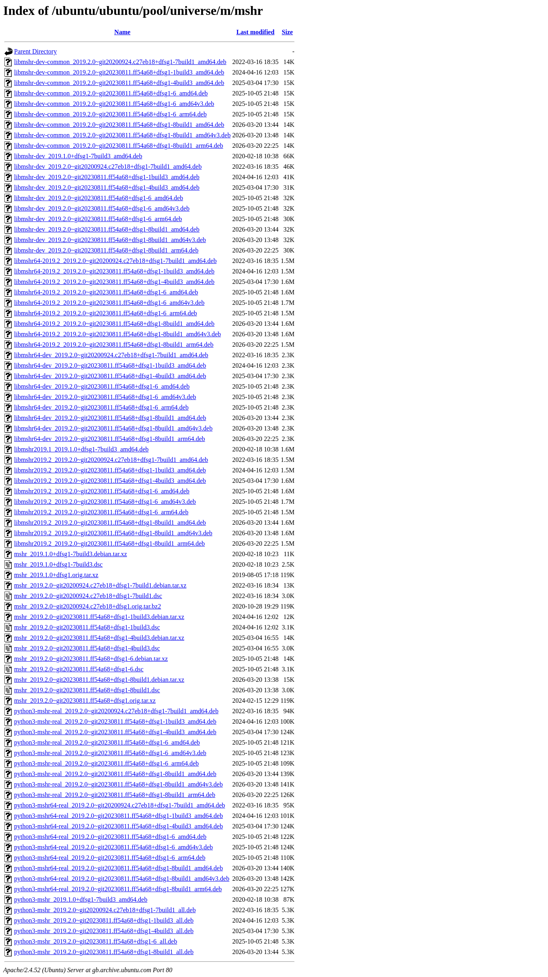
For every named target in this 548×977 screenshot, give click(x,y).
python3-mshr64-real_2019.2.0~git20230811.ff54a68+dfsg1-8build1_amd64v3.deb (121, 878)
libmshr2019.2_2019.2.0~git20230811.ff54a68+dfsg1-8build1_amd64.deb (110, 522)
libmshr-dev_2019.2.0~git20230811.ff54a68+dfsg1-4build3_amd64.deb (107, 187)
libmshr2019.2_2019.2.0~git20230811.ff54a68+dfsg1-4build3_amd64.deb (110, 480)
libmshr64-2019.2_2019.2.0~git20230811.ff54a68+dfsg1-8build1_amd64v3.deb (117, 334)
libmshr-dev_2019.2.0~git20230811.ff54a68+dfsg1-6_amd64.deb (98, 198)
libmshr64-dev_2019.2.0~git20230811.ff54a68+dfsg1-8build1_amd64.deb (110, 417)
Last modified (255, 32)
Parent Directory (35, 51)
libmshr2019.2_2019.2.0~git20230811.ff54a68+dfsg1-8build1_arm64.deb (109, 543)
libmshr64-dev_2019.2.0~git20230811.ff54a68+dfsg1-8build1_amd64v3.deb (113, 428)
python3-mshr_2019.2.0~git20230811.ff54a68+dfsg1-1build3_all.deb (104, 920)
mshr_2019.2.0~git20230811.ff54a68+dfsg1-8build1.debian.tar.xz (99, 679)
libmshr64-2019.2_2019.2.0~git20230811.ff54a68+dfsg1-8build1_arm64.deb (113, 344)
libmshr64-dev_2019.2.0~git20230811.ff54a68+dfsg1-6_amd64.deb (102, 386)
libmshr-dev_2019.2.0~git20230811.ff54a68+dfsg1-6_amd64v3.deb (102, 208)
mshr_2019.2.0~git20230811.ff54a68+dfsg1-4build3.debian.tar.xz (99, 637)
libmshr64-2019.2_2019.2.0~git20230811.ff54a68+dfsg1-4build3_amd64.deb (114, 281)
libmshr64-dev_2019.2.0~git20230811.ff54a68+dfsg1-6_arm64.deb (101, 407)
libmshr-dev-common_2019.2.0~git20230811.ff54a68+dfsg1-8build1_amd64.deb (119, 124)
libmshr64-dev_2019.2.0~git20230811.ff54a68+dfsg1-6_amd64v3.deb (105, 396)
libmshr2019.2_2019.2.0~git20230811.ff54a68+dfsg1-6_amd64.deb (102, 491)
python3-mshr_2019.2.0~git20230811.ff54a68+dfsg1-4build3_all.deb (104, 930)
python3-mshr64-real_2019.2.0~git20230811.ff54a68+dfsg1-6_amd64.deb (110, 836)
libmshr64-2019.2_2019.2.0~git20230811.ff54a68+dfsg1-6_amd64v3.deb (109, 302)
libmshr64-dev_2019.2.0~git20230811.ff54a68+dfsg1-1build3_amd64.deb (110, 365)
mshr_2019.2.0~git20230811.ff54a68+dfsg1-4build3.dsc (87, 648)
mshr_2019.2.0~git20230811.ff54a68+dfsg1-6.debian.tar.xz (91, 658)
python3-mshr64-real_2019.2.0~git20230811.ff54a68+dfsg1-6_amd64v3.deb (113, 847)
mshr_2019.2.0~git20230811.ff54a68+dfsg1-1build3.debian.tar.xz (99, 616)
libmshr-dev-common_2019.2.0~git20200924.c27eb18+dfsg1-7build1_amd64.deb (120, 61)
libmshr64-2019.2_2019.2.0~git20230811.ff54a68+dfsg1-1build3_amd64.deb (114, 271)
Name (122, 32)
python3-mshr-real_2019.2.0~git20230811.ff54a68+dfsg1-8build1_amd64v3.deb (118, 784)
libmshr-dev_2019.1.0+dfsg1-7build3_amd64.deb (78, 156)
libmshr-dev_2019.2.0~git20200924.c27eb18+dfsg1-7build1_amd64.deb (108, 166)
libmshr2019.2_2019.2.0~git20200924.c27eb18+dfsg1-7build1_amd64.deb (111, 459)
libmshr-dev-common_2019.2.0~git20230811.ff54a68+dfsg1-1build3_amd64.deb (119, 72)
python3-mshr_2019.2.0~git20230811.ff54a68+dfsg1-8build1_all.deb (104, 951)
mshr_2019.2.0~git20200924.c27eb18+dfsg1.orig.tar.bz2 (87, 606)
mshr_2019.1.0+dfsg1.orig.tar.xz (56, 574)
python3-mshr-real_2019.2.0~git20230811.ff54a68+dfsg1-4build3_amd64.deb (115, 732)
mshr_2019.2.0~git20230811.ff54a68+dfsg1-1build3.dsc (87, 627)
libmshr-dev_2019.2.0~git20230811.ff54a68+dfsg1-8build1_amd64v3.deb (110, 239)
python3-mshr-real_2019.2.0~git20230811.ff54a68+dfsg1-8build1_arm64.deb (114, 794)
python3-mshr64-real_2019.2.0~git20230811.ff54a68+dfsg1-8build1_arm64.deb (118, 889)
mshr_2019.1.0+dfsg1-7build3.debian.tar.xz (70, 554)
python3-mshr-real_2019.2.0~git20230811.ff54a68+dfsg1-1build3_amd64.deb (115, 721)
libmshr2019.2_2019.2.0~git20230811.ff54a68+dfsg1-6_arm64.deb (101, 512)
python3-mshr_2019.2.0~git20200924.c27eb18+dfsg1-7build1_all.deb (105, 910)
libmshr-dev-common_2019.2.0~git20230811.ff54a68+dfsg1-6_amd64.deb (111, 93)
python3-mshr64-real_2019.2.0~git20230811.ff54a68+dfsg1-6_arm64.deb (109, 857)
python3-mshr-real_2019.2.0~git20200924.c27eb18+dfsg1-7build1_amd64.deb (116, 711)
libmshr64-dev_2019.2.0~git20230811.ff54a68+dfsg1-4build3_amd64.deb (110, 376)
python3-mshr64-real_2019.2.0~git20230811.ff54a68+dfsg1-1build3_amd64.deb (118, 815)
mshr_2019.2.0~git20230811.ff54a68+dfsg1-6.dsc (79, 669)
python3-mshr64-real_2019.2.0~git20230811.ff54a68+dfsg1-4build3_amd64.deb (118, 826)
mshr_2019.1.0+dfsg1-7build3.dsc (58, 564)
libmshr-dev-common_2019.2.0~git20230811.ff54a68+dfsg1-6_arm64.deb (110, 114)
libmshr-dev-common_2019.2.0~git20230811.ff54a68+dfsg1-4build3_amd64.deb (119, 82)
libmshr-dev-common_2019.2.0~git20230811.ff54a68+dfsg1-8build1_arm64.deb (118, 145)
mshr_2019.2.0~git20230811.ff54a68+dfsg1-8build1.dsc (87, 690)
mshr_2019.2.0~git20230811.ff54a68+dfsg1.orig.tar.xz (85, 700)
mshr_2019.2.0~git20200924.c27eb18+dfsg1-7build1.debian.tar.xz (100, 585)
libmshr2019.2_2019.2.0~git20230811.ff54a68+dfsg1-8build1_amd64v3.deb (113, 533)
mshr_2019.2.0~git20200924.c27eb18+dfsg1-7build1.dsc (88, 595)
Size (287, 32)
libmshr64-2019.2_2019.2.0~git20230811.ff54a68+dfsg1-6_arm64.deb (105, 313)
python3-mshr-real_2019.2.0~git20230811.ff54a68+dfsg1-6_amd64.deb (107, 742)
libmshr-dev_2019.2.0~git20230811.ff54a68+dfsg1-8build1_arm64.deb (106, 250)
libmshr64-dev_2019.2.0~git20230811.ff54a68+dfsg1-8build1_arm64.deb (109, 438)
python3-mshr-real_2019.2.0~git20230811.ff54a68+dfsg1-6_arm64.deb (106, 763)
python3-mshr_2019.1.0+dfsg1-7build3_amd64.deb (80, 899)
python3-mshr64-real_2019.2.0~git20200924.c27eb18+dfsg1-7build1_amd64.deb (119, 805)
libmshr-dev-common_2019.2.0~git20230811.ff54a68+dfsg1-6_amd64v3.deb (114, 103)
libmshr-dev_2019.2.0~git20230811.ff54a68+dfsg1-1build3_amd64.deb (107, 177)
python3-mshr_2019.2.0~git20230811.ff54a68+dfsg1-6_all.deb (95, 941)
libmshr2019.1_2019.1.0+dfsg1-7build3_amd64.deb (81, 449)
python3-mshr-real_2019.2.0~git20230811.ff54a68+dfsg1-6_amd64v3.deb (110, 752)
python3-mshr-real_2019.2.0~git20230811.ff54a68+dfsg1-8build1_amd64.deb (115, 773)
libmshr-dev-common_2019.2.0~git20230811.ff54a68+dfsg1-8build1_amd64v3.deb (122, 135)
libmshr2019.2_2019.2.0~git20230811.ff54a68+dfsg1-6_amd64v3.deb (105, 501)
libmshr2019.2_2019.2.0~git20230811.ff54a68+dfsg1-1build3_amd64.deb (110, 470)
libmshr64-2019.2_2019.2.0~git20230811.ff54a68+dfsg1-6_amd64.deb (106, 292)
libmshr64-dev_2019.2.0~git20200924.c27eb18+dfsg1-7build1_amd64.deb (111, 355)
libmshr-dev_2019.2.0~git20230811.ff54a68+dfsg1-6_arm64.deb (98, 218)
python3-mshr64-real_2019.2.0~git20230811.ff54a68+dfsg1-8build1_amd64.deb (118, 868)
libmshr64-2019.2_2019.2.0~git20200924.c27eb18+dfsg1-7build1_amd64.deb (115, 260)
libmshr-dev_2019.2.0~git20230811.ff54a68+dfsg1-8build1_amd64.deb (107, 229)
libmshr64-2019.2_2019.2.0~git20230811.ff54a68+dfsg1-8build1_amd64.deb (114, 323)
